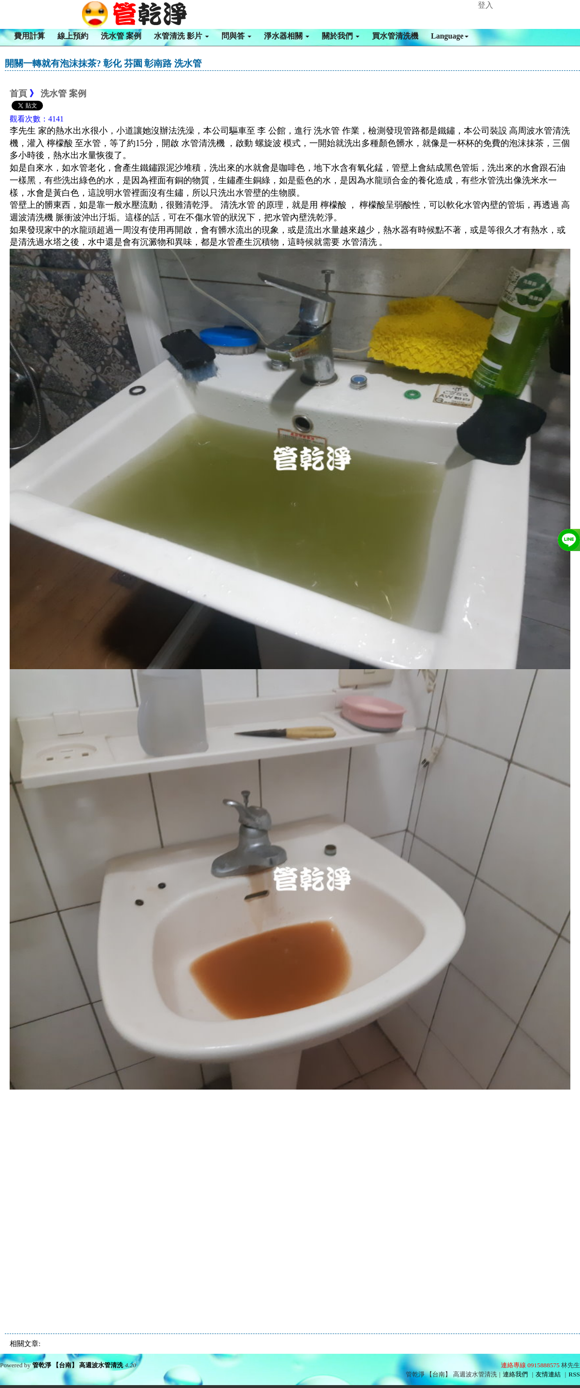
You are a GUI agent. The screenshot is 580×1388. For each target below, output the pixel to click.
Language (450, 36)
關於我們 (340, 36)
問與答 (236, 36)
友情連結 (548, 1374)
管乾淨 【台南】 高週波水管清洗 (78, 1365)
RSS (574, 1374)
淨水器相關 (286, 36)
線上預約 (72, 36)
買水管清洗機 (395, 36)
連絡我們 (515, 1374)
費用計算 (29, 36)
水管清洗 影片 (181, 36)
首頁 (18, 93)
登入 (485, 5)
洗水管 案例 (121, 36)
